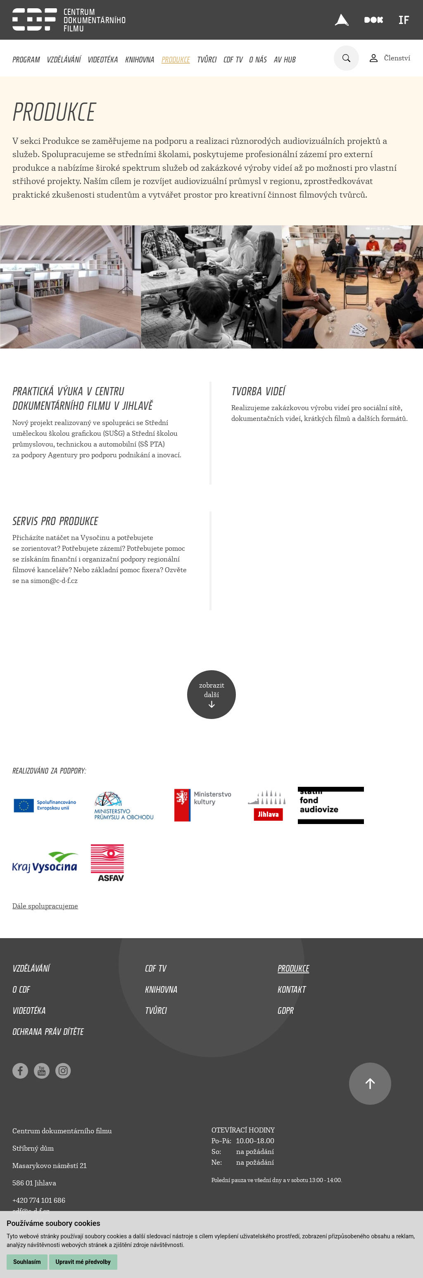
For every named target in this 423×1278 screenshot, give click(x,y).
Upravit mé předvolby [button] (83, 1262)
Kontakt (292, 987)
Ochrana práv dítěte (47, 1029)
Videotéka (103, 57)
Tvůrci (206, 57)
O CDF (21, 987)
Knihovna (139, 57)
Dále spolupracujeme (45, 906)
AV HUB (285, 57)
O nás (258, 57)
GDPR (286, 1008)
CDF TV (232, 57)
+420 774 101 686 (38, 1200)
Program (26, 57)
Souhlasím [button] (27, 1262)
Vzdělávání (64, 57)
